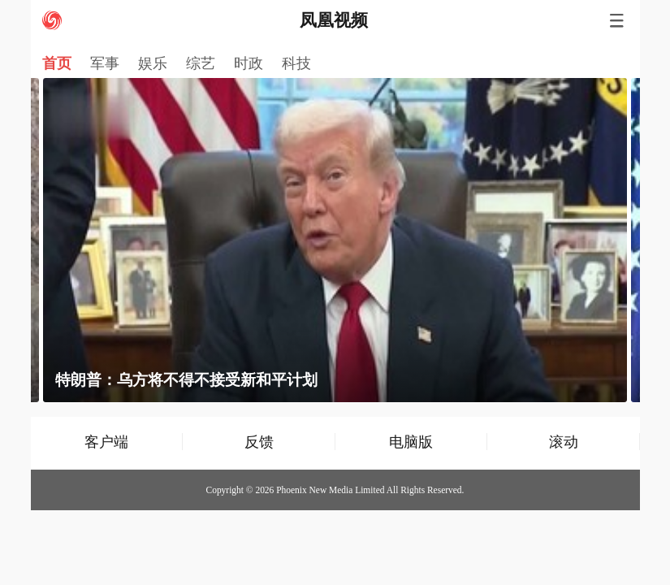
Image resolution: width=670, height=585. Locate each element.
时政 (248, 63)
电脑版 (411, 441)
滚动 (563, 441)
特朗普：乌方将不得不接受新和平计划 (186, 379)
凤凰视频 (334, 20)
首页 (56, 63)
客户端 (106, 441)
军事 (104, 63)
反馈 (259, 441)
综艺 (200, 63)
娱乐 (152, 63)
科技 (296, 63)
